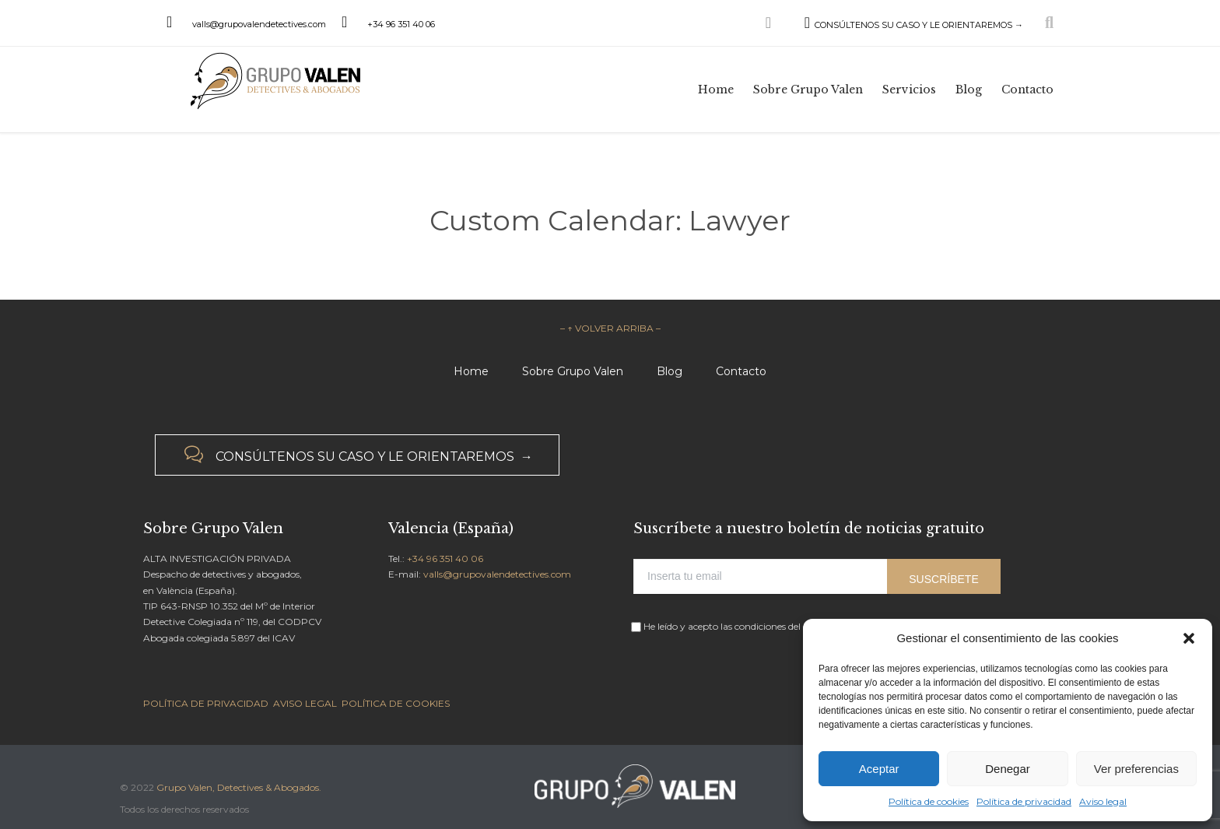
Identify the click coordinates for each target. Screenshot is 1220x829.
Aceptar (879, 768)
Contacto (741, 371)
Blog (669, 371)
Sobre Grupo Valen (572, 371)
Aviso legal (1103, 801)
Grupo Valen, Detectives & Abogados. (238, 787)
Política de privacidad (1023, 801)
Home (471, 371)
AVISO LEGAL (305, 703)
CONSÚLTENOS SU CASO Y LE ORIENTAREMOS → (897, 24)
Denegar (1007, 768)
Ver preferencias (1136, 768)
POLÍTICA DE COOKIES (396, 703)
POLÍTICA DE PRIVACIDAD (205, 703)
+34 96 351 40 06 (401, 24)
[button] (1189, 638)
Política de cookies (929, 801)
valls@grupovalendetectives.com (259, 24)
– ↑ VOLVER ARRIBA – (610, 328)
